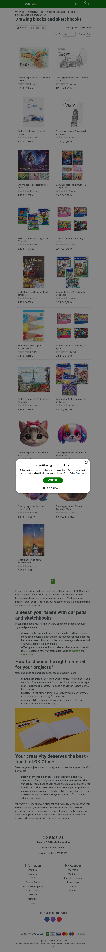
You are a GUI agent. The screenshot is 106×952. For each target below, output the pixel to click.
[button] (53, 488)
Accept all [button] (53, 480)
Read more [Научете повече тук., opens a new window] (81, 473)
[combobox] (86, 462)
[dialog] (53, 476)
